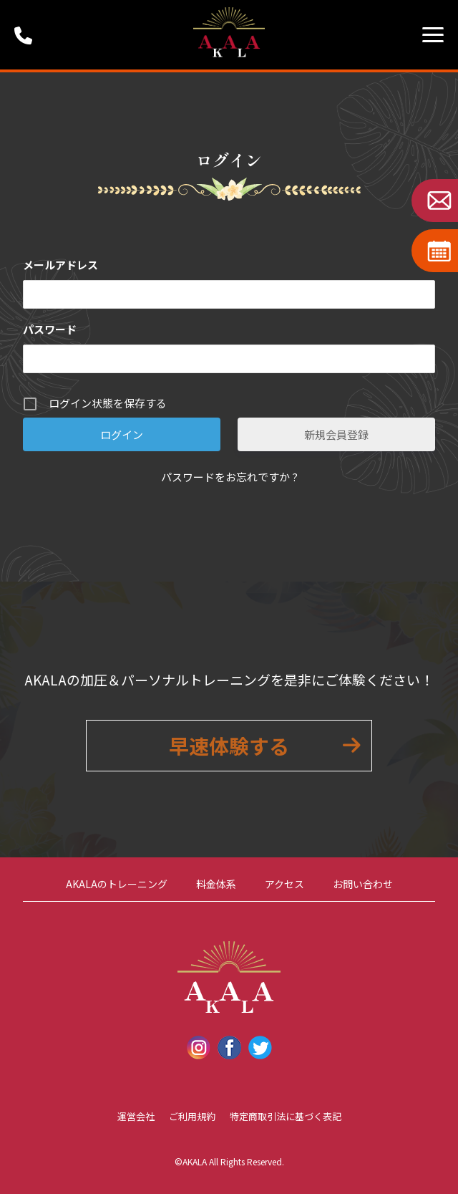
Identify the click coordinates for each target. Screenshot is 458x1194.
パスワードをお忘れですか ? (229, 476)
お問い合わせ (363, 884)
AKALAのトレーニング (116, 884)
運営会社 (136, 1116)
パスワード (50, 329)
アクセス (284, 884)
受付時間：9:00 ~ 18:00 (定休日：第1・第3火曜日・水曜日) (28, 34)
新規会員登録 (336, 434)
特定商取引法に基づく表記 (285, 1116)
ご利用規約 (192, 1116)
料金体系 (216, 884)
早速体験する (229, 745)
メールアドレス (60, 264)
